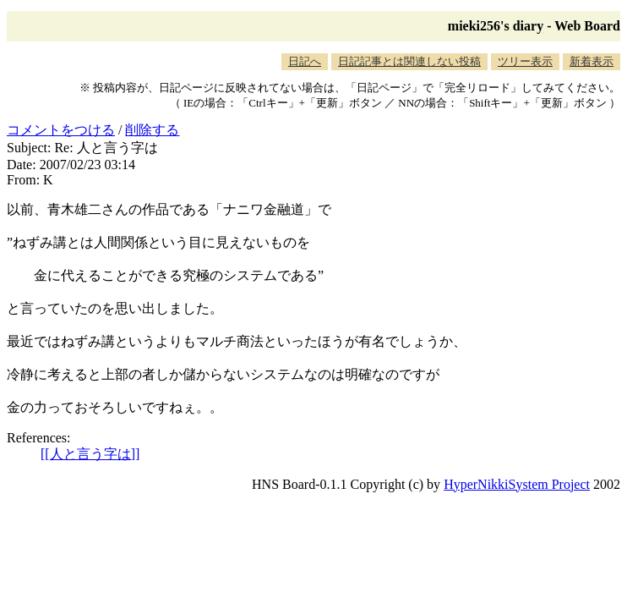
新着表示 (591, 61)
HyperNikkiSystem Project (517, 484)
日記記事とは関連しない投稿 (409, 61)
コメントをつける (61, 130)
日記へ (304, 61)
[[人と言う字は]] (90, 454)
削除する (152, 130)
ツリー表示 (525, 61)
